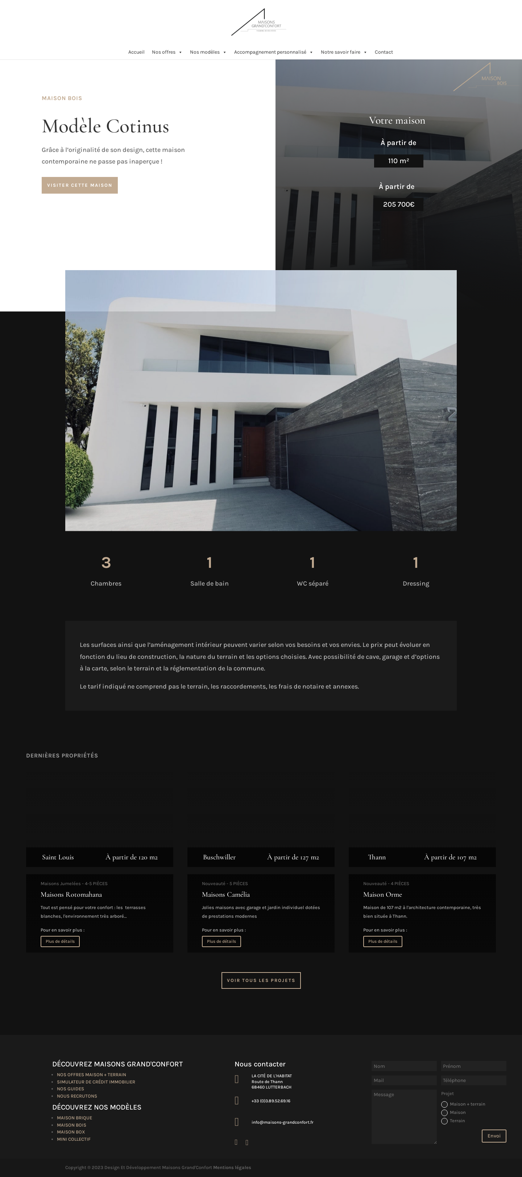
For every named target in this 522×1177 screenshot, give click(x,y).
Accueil (136, 52)
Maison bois (71, 1125)
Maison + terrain (463, 1104)
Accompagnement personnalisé (274, 52)
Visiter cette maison (79, 185)
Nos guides (70, 1088)
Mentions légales (232, 1167)
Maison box (71, 1132)
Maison (453, 1113)
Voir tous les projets (261, 980)
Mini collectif (74, 1139)
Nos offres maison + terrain (91, 1074)
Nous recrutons (77, 1096)
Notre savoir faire (344, 52)
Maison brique (74, 1117)
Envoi (494, 1136)
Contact (384, 52)
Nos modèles (208, 52)
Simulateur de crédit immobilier (96, 1082)
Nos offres (167, 52)
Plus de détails (60, 941)
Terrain (453, 1121)
